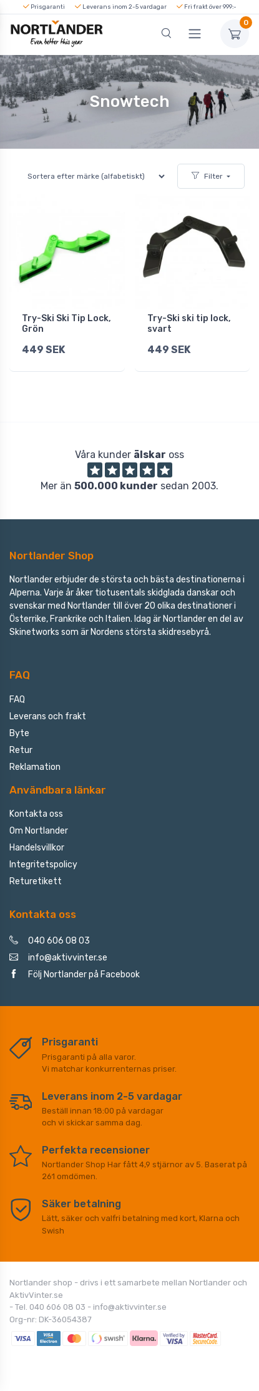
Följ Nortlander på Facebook (74, 974)
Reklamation (35, 767)
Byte (19, 733)
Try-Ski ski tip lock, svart (189, 323)
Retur (20, 750)
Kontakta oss (36, 814)
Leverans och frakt (47, 716)
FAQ (17, 699)
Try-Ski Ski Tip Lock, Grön (66, 323)
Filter (207, 176)
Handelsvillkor (36, 847)
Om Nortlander (38, 830)
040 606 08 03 (49, 940)
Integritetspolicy (43, 864)
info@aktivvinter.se (58, 957)
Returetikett (35, 881)
